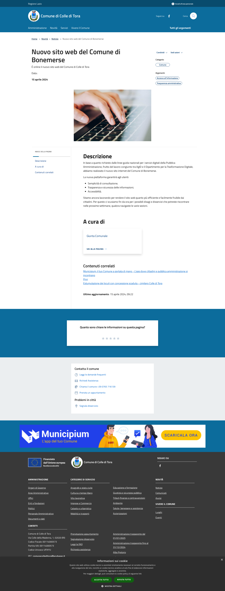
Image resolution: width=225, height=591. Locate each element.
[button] (112, 586)
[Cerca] (193, 15)
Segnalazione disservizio (82, 539)
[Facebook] (168, 16)
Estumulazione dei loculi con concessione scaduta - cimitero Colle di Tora (122, 283)
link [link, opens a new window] (140, 574)
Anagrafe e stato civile (81, 488)
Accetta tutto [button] (101, 580)
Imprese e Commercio (81, 503)
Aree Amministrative (38, 493)
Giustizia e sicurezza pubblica (127, 493)
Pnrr (85, 279)
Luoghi (159, 512)
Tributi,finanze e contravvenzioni (129, 498)
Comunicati (161, 493)
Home (34, 39)
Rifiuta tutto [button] (124, 579)
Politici (31, 508)
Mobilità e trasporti (80, 513)
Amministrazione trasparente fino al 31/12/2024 (130, 545)
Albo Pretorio (119, 552)
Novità (44, 39)
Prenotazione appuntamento (84, 534)
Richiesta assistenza (80, 549)
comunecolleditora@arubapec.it (49, 556)
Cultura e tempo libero (81, 493)
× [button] (222, 560)
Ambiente (118, 503)
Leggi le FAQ (77, 544)
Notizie (55, 39)
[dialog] (112, 574)
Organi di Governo (37, 488)
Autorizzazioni (120, 513)
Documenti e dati (36, 518)
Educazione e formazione (125, 487)
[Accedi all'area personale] (182, 3)
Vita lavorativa (78, 498)
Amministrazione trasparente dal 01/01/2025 (129, 536)
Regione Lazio (35, 3)
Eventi (159, 517)
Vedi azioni (177, 52)
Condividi (162, 52)
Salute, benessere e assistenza (128, 508)
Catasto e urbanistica (81, 508)
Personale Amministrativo (41, 513)
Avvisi (158, 498)
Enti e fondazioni (36, 503)
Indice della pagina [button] (43, 151)
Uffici (30, 498)
